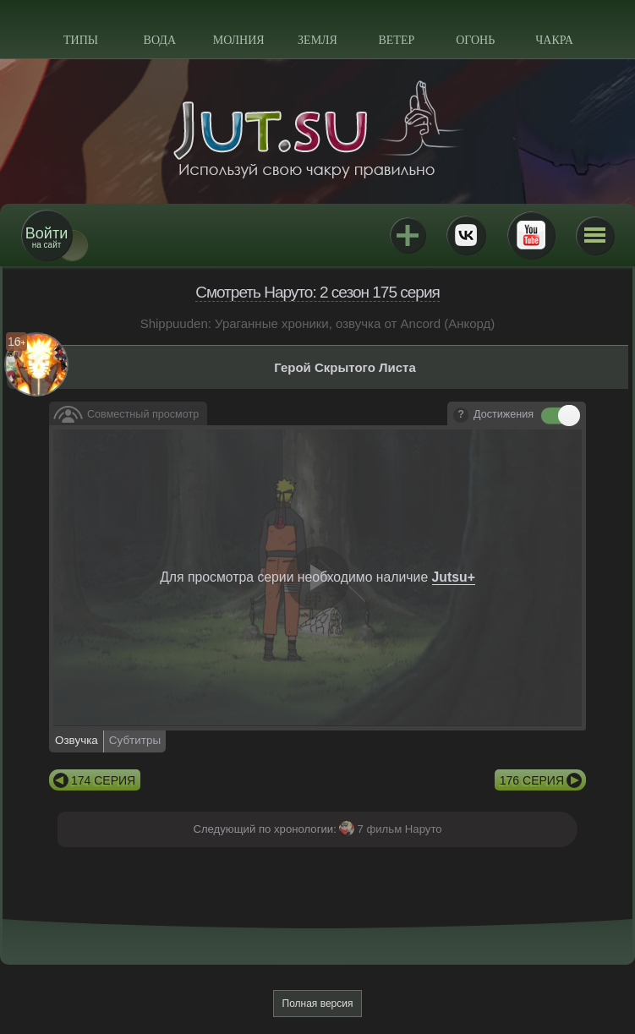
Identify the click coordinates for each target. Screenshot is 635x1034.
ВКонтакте (465, 235)
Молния (239, 40)
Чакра (554, 40)
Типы (80, 40)
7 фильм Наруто (399, 829)
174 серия (103, 780)
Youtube (531, 235)
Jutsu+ (407, 235)
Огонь (475, 40)
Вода (160, 40)
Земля (317, 40)
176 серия (532, 780)
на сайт (46, 237)
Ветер (396, 40)
